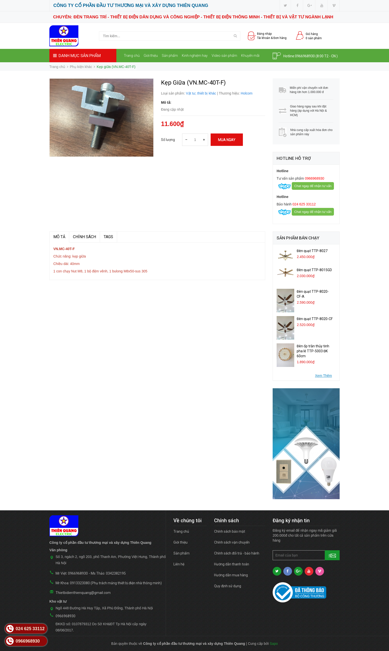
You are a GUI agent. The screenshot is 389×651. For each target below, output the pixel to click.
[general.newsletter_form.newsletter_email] (306, 555)
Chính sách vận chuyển (232, 542)
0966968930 (305, 56)
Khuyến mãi (250, 56)
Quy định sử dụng (227, 586)
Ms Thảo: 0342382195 (108, 573)
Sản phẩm (170, 56)
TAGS (108, 236)
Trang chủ (132, 56)
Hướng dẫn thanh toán (231, 564)
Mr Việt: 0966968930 (72, 573)
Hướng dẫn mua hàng (231, 575)
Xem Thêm (323, 376)
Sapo (274, 644)
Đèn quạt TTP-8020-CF (315, 319)
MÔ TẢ (59, 236)
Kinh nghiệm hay (195, 56)
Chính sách (84, 236)
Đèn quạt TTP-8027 (312, 251)
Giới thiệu (151, 56)
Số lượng (168, 140)
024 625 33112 (304, 204)
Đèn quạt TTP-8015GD (314, 270)
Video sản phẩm (224, 56)
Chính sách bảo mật (229, 531)
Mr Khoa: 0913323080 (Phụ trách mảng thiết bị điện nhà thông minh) (109, 583)
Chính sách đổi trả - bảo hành (236, 553)
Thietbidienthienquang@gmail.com (83, 593)
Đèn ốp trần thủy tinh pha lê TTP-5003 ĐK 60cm (313, 351)
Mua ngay (226, 140)
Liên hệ (131, 69)
